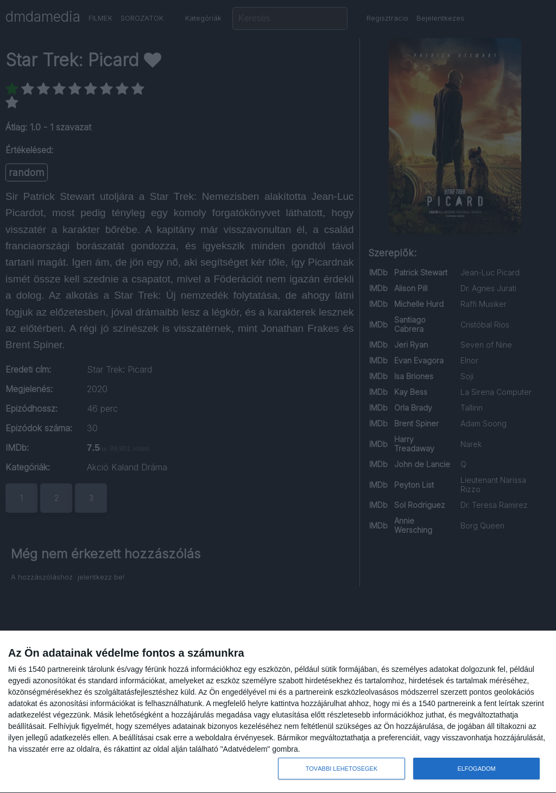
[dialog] (278, 712)
